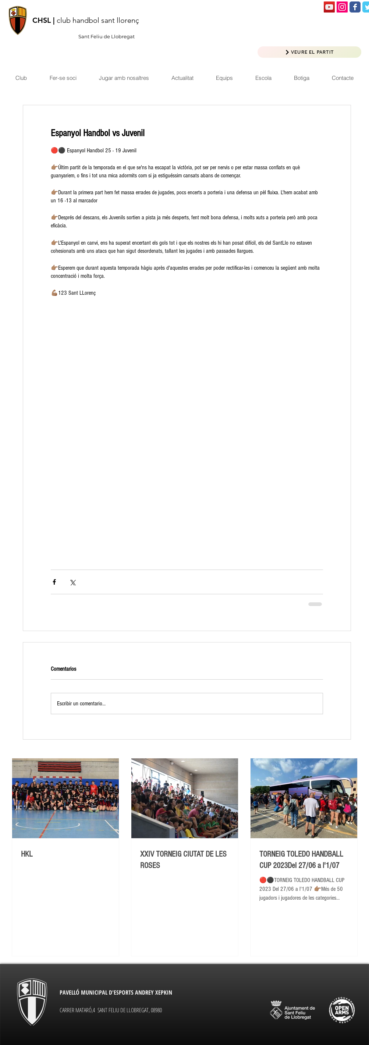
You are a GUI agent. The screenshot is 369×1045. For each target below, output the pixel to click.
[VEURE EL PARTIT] (309, 52)
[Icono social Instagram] (342, 7)
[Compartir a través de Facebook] (54, 581)
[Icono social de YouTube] (329, 7)
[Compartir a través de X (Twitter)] (72, 581)
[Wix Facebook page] (355, 7)
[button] (182, 78)
